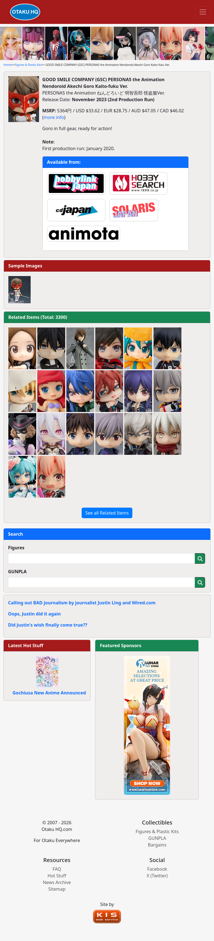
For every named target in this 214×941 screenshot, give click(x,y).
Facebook (157, 869)
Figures (16, 548)
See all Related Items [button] (107, 513)
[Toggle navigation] (203, 12)
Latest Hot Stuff (25, 645)
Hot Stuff (57, 876)
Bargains (157, 845)
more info (54, 117)
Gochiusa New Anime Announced (49, 693)
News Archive (57, 882)
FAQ (57, 869)
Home (7, 65)
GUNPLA (17, 571)
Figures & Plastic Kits (28, 65)
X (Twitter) (157, 876)
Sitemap (56, 889)
